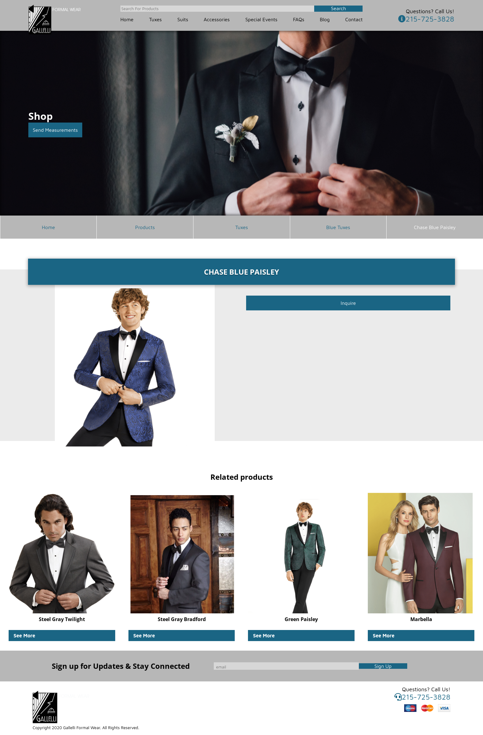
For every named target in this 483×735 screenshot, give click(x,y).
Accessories (216, 19)
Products (145, 227)
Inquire (348, 303)
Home (127, 19)
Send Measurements (55, 130)
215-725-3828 (426, 18)
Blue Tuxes (338, 227)
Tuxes (155, 19)
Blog (325, 19)
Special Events (261, 19)
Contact (354, 19)
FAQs (298, 19)
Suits (182, 19)
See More (24, 635)
